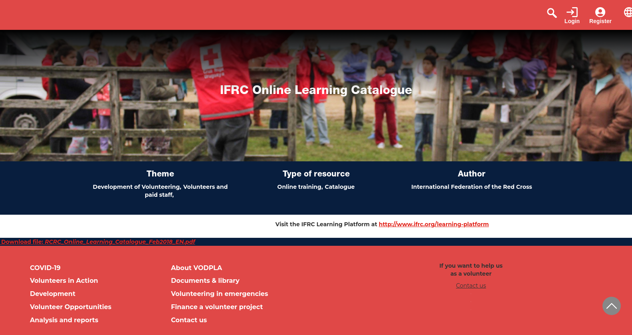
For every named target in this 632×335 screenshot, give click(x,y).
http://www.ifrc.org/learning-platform (434, 224)
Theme (160, 175)
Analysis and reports (64, 320)
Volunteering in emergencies (219, 294)
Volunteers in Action (64, 280)
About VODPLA (196, 268)
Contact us (189, 320)
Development (52, 294)
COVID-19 (45, 268)
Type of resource (316, 175)
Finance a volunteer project (217, 307)
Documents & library (205, 280)
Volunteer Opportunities (70, 307)
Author (471, 175)
